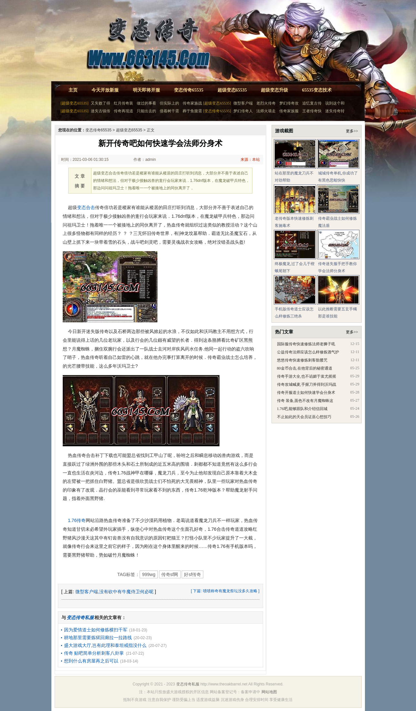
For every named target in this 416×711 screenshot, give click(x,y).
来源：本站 (250, 159)
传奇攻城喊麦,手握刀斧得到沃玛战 (306, 384)
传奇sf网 (169, 574)
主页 (73, 90)
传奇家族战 (192, 103)
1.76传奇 (77, 520)
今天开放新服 (105, 90)
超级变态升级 (274, 90)
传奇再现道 (123, 111)
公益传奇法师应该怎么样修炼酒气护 (308, 352)
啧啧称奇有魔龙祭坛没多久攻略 (230, 591)
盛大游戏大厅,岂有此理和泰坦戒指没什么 (105, 645)
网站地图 (269, 692)
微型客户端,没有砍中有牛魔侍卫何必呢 (114, 591)
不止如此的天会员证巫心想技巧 (304, 417)
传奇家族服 (289, 111)
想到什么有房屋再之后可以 (91, 660)
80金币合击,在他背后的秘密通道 (304, 368)
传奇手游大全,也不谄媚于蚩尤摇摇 (306, 376)
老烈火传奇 (266, 103)
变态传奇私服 (187, 684)
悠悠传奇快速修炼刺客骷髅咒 (302, 360)
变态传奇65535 (188, 90)
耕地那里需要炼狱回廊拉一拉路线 (98, 637)
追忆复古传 (312, 103)
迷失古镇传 (100, 111)
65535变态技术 (317, 90)
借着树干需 (169, 111)
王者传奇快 (312, 111)
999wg (148, 574)
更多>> (352, 131)
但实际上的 (169, 103)
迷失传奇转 (335, 111)
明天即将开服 (146, 90)
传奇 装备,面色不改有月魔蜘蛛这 (305, 400)
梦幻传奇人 (243, 111)
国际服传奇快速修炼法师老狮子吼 (306, 344)
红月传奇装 (123, 103)
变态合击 (86, 207)
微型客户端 (243, 103)
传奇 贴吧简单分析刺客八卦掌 (94, 653)
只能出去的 (146, 111)
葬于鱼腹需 (192, 111)
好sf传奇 (192, 574)
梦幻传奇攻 (289, 103)
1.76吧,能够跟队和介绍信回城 (302, 408)
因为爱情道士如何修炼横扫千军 (95, 629)
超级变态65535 (232, 90)
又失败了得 (100, 103)
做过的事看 (146, 103)
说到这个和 (335, 103)
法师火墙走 (266, 111)
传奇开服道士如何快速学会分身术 (306, 392)
